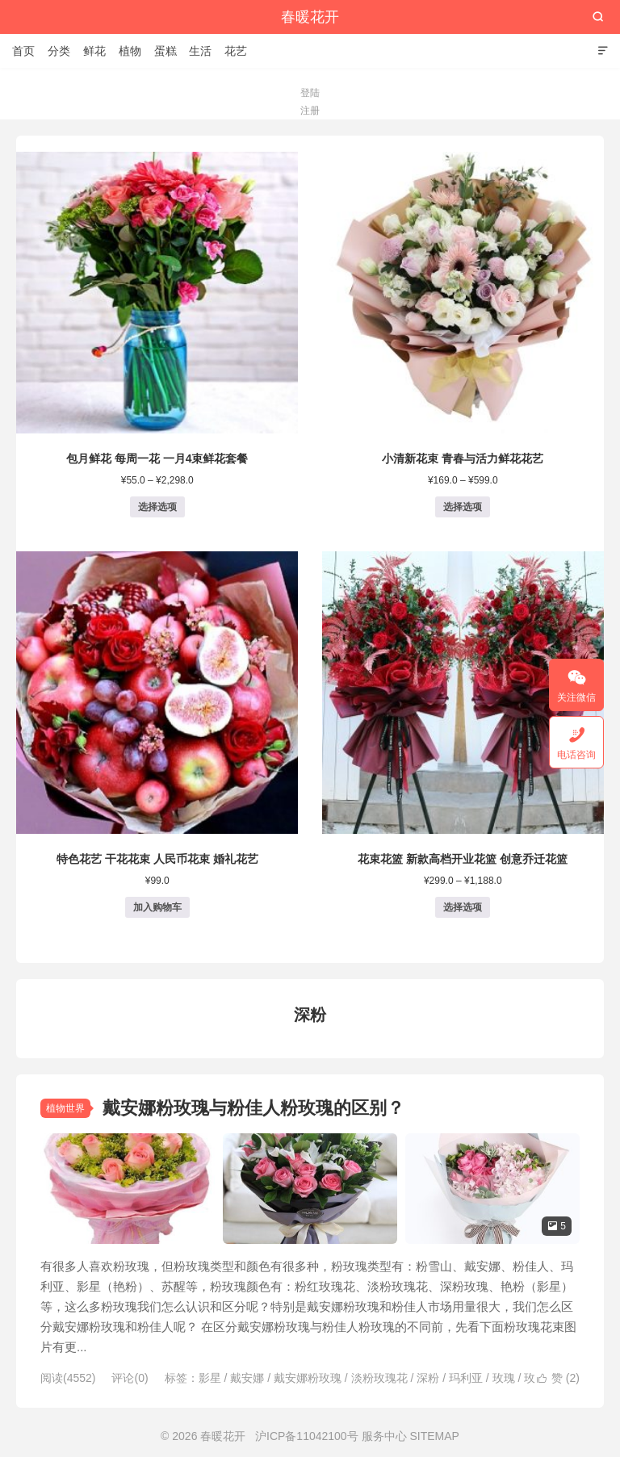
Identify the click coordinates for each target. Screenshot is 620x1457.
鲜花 (94, 50)
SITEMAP (434, 1436)
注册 (310, 110)
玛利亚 (466, 1377)
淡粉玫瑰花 (379, 1377)
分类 (59, 50)
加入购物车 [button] (157, 907)
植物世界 (65, 1108)
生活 (200, 50)
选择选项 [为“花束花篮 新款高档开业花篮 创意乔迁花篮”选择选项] (462, 907)
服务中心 (384, 1436)
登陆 (310, 92)
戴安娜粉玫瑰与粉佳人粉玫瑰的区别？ (253, 1108)
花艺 (235, 50)
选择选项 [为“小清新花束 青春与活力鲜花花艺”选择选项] (462, 507)
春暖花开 (310, 17)
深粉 (428, 1377)
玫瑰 (503, 1377)
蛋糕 (165, 50)
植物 (130, 50)
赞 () (558, 1377)
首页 (23, 50)
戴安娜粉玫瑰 (307, 1377)
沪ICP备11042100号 (306, 1436)
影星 (210, 1377)
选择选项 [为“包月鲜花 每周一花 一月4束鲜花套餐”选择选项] (157, 507)
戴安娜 (247, 1377)
